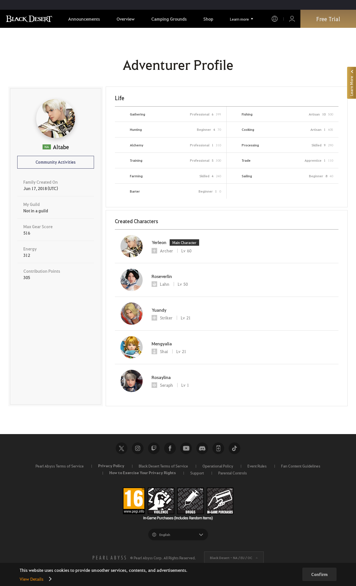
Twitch (154, 448)
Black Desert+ (218, 448)
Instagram (138, 448)
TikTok (234, 448)
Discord (202, 448)
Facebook (170, 448)
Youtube (186, 448)
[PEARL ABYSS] (109, 557)
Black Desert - (231, 557)
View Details (31, 579)
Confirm (319, 574)
